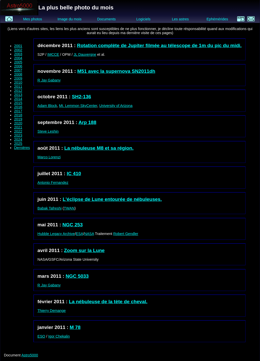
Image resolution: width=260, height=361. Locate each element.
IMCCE (53, 54)
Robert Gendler (125, 234)
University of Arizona (116, 106)
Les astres (180, 19)
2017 (18, 111)
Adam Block (47, 106)
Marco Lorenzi (49, 157)
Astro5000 (29, 355)
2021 (18, 127)
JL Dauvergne (85, 54)
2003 (18, 54)
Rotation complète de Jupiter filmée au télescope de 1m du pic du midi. (159, 45)
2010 (18, 82)
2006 (18, 66)
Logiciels (143, 19)
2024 (18, 139)
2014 (18, 99)
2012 (18, 91)
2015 (18, 103)
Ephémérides (217, 19)
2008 (18, 74)
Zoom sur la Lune (84, 250)
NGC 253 (72, 224)
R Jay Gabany (49, 80)
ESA (79, 234)
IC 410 (74, 173)
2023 (18, 135)
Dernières (22, 148)
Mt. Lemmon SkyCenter (78, 106)
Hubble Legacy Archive (56, 234)
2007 (18, 70)
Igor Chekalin (59, 336)
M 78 (75, 327)
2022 (18, 131)
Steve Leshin (48, 131)
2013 (18, 95)
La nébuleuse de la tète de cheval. (108, 301)
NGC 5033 (77, 276)
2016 (18, 107)
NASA (89, 234)
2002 (18, 50)
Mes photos (32, 19)
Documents (106, 19)
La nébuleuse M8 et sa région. (99, 148)
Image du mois (69, 19)
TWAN (69, 208)
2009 (18, 78)
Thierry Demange (52, 311)
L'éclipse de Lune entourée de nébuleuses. (112, 199)
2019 (18, 119)
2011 (18, 87)
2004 (18, 58)
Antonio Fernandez (53, 182)
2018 (18, 115)
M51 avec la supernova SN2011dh (116, 71)
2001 (18, 46)
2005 (18, 62)
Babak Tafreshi (50, 208)
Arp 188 (87, 122)
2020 (18, 123)
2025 (18, 144)
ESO (41, 336)
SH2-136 (81, 96)
